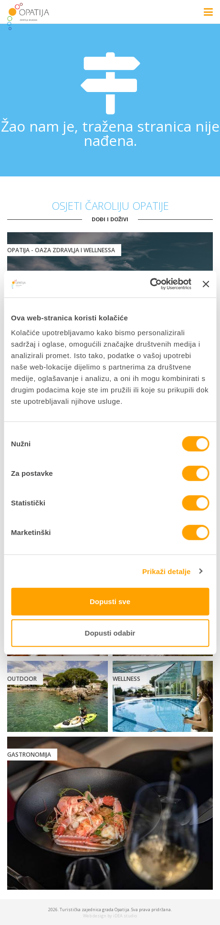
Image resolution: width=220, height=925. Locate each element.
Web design (94, 916)
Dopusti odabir (110, 632)
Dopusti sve (110, 601)
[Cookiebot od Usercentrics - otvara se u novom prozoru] (149, 284)
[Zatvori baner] (205, 284)
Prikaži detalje (166, 571)
